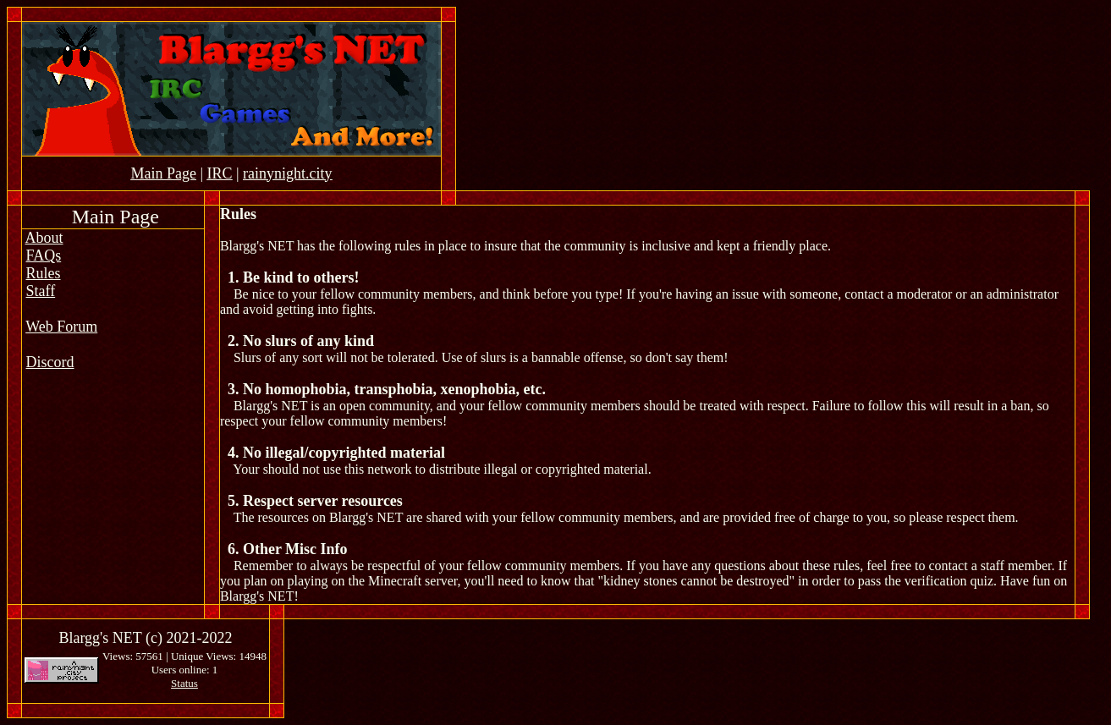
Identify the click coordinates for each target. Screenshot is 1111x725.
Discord (50, 362)
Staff (41, 291)
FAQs (44, 255)
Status (184, 683)
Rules (43, 273)
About (44, 237)
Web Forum (61, 326)
